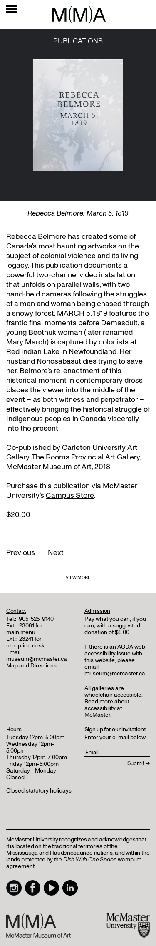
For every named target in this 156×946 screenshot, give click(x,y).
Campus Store (70, 495)
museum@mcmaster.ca (36, 659)
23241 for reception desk (25, 642)
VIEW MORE (78, 578)
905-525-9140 (36, 619)
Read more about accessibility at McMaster (106, 708)
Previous (20, 552)
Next (56, 552)
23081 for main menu (24, 629)
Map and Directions (31, 666)
